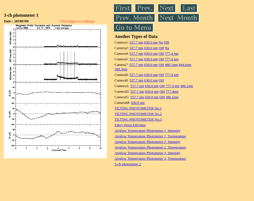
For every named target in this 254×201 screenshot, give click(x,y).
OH (166, 42)
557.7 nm (136, 42)
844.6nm (185, 65)
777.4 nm (172, 53)
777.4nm (172, 91)
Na (161, 42)
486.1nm (171, 65)
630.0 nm (151, 42)
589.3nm (120, 69)
